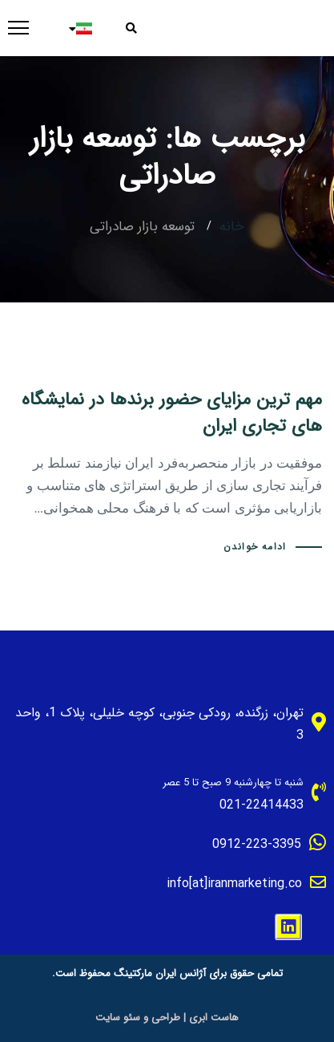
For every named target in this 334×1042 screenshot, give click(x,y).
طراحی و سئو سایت (137, 1017)
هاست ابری (214, 1017)
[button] (136, 28)
